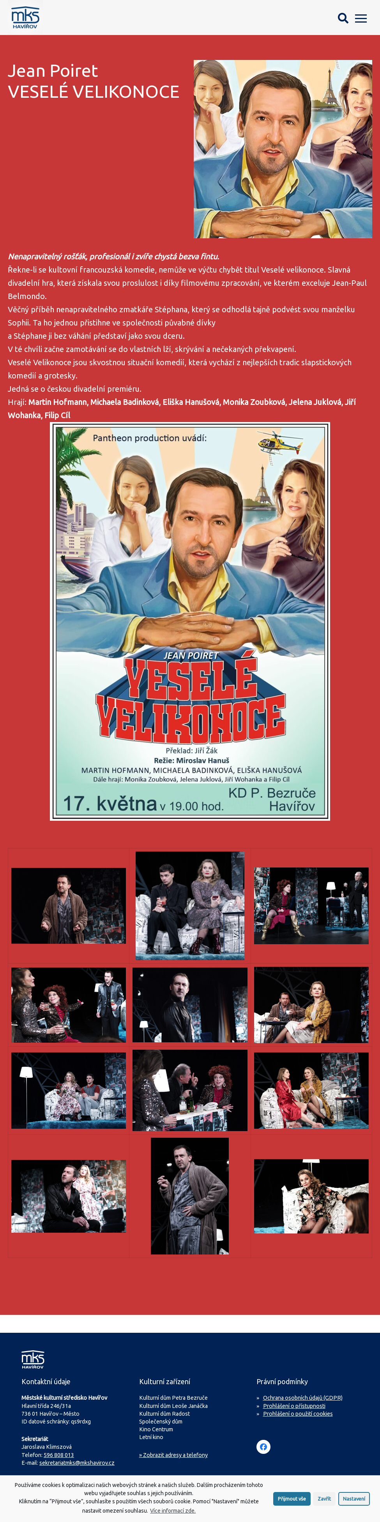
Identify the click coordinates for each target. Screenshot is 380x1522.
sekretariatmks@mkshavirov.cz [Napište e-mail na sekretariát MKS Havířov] (77, 1463)
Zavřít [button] (324, 1498)
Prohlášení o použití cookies (298, 1414)
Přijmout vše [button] (292, 1498)
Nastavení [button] (354, 1498)
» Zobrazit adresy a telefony (173, 1455)
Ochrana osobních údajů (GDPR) (303, 1398)
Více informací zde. (173, 1511)
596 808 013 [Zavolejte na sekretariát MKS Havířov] (59, 1455)
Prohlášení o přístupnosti (294, 1406)
